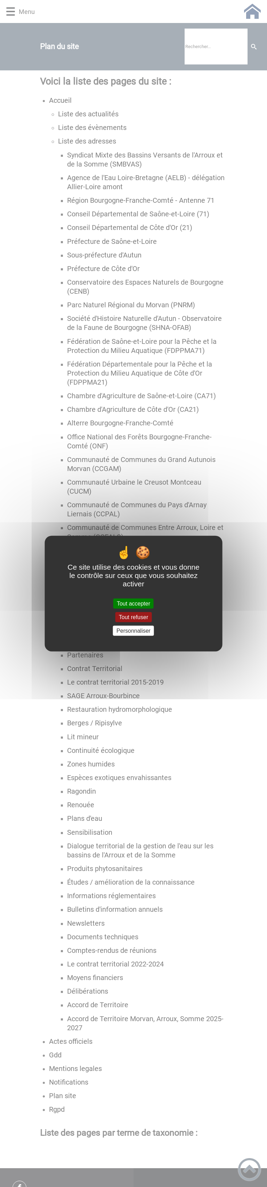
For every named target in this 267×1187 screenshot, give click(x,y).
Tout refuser (133, 617)
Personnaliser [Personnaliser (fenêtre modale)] (133, 631)
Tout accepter (133, 603)
